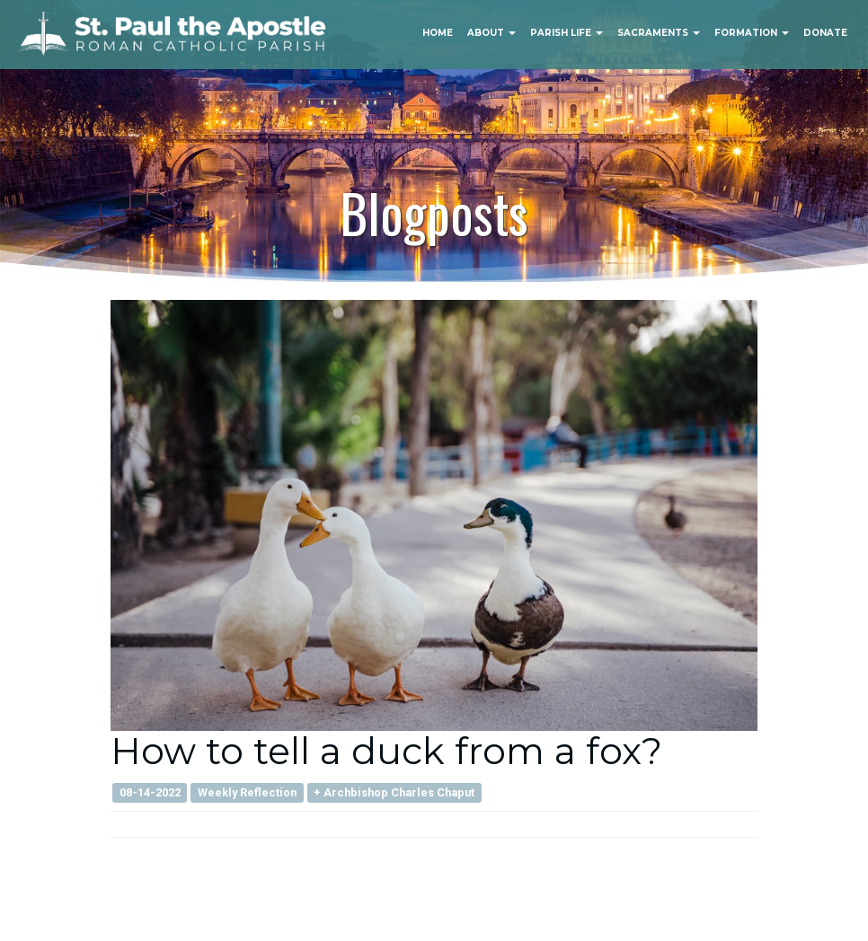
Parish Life (566, 33)
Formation (751, 33)
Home (437, 33)
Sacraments (658, 33)
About (491, 33)
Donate (825, 33)
